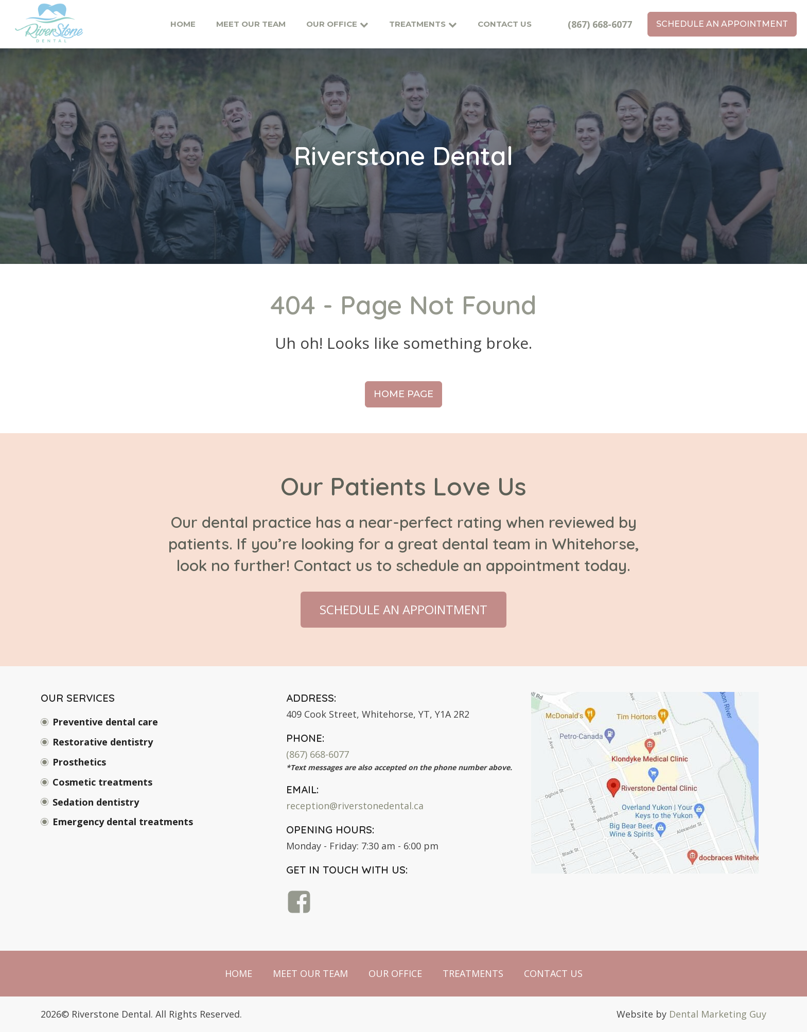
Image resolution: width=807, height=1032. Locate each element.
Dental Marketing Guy (717, 1014)
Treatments (423, 24)
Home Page (403, 394)
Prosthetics (79, 762)
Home (183, 24)
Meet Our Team (251, 24)
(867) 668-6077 (600, 24)
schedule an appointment (722, 24)
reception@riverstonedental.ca (355, 805)
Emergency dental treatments (122, 821)
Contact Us (505, 24)
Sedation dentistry (95, 802)
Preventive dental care (105, 722)
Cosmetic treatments (102, 782)
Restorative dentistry (102, 742)
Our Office (337, 24)
